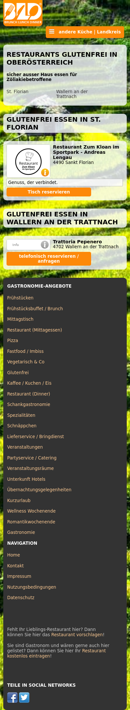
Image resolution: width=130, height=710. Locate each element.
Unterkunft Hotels (26, 479)
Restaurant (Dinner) (28, 394)
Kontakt (15, 565)
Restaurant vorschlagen (77, 634)
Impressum (19, 576)
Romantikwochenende (31, 521)
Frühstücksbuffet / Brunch (35, 308)
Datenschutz (20, 597)
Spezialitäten (21, 415)
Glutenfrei (18, 372)
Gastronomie (21, 532)
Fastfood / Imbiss (25, 351)
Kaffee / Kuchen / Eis (29, 383)
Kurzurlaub (18, 500)
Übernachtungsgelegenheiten (39, 489)
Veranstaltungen (25, 447)
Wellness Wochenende (31, 511)
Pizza (12, 340)
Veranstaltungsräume (30, 468)
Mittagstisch (20, 319)
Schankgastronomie (28, 404)
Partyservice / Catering (32, 458)
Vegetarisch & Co (25, 361)
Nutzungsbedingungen (31, 587)
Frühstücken (20, 297)
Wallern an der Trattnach (72, 94)
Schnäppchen (22, 425)
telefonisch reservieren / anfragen (49, 259)
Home (13, 555)
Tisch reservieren (49, 192)
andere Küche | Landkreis (85, 31)
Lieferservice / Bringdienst (35, 436)
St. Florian (17, 91)
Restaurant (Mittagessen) (34, 330)
